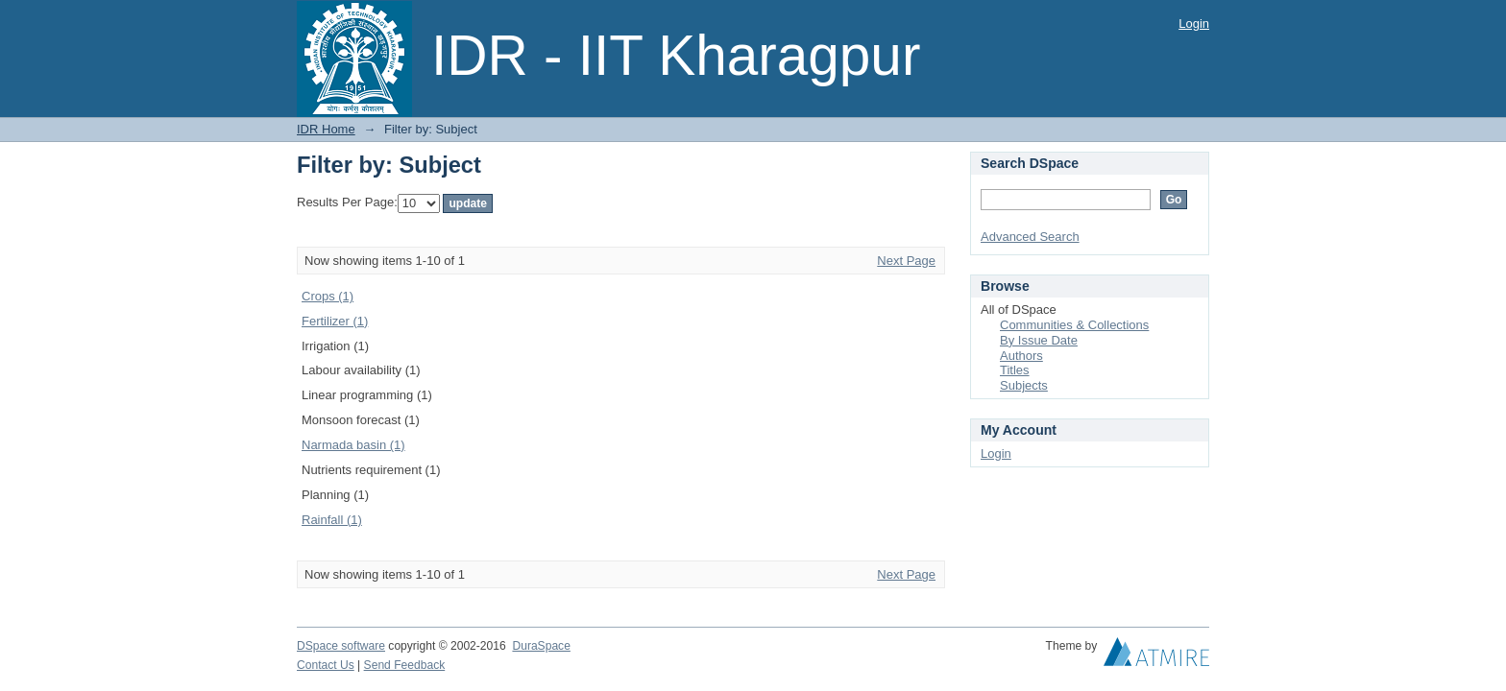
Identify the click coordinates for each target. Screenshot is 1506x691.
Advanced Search (1030, 236)
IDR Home (326, 129)
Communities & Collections (1074, 325)
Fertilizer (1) (335, 321)
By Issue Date (1039, 340)
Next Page (906, 260)
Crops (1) (327, 296)
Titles (1015, 370)
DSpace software (341, 646)
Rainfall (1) (332, 519)
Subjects (1024, 385)
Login (1193, 23)
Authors (1021, 355)
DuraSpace (541, 646)
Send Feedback (405, 665)
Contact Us (325, 665)
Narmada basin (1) (353, 445)
